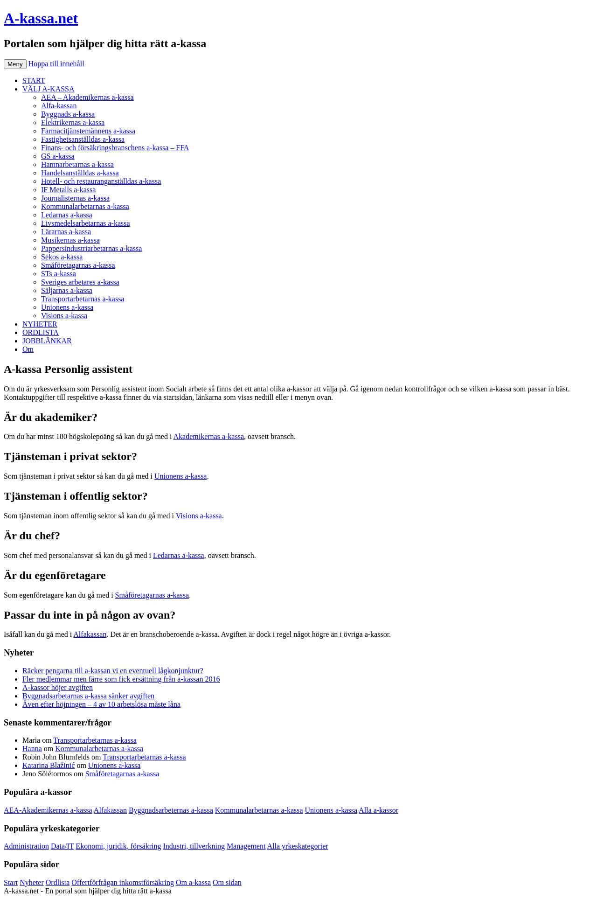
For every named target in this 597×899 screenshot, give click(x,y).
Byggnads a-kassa (68, 114)
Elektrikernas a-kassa (72, 122)
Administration (26, 846)
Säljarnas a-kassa (66, 290)
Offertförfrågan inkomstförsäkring (122, 882)
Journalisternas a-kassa (75, 198)
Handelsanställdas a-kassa (80, 173)
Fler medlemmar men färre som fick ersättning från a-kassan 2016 (121, 679)
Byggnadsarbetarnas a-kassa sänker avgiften (88, 696)
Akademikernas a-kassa (209, 436)
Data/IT (62, 846)
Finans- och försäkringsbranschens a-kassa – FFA (115, 148)
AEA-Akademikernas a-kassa (48, 810)
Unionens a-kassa (67, 307)
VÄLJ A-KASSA (48, 89)
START (33, 80)
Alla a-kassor (378, 810)
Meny (15, 64)
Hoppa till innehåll (56, 64)
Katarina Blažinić (48, 765)
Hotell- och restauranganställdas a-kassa (101, 181)
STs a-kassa (58, 274)
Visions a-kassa (64, 316)
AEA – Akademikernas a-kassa (87, 97)
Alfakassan (89, 634)
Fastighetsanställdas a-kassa (83, 139)
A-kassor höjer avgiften (57, 687)
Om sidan (227, 882)
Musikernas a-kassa (70, 240)
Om (28, 349)
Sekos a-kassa (62, 257)
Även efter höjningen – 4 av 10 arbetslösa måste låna (101, 704)
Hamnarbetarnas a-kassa (77, 164)
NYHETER (39, 324)
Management (246, 846)
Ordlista (58, 882)
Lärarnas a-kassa (66, 232)
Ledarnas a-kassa (66, 215)
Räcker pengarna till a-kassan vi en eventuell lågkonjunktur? (112, 671)
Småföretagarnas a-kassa (78, 265)
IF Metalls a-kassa (68, 190)
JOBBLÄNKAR (47, 341)
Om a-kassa (193, 882)
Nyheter (32, 882)
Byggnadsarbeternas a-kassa (171, 810)
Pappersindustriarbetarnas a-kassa (91, 248)
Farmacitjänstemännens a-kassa (88, 131)
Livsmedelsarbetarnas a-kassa (85, 223)
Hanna (32, 749)
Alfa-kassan (58, 106)
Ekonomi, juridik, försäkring (118, 846)
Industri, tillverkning (193, 846)
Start (11, 882)
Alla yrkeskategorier (297, 846)
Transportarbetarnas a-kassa (82, 299)
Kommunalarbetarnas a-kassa (85, 206)
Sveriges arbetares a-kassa (80, 282)
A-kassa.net (41, 18)
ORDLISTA (40, 332)
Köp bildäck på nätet (205, 891)
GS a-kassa (58, 156)
